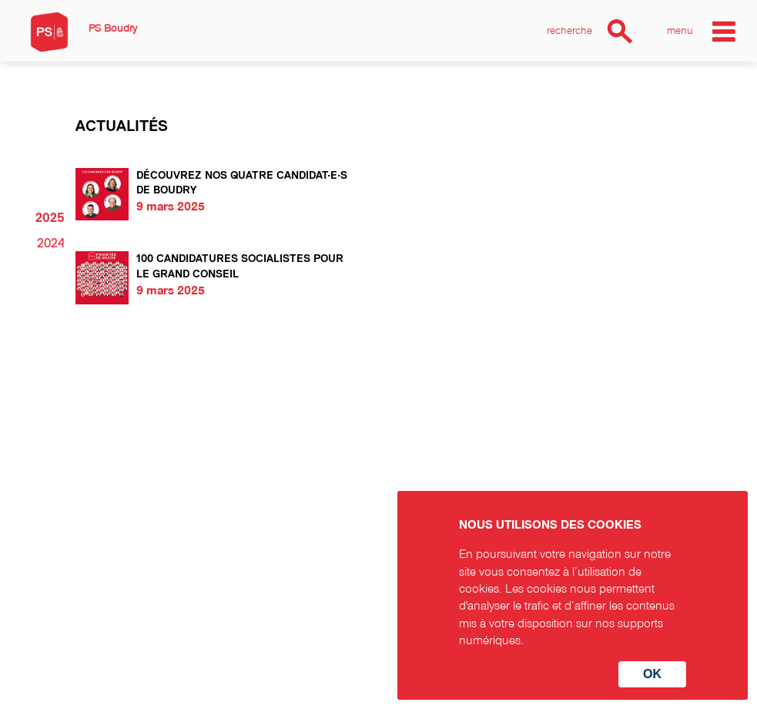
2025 (50, 218)
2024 (51, 243)
